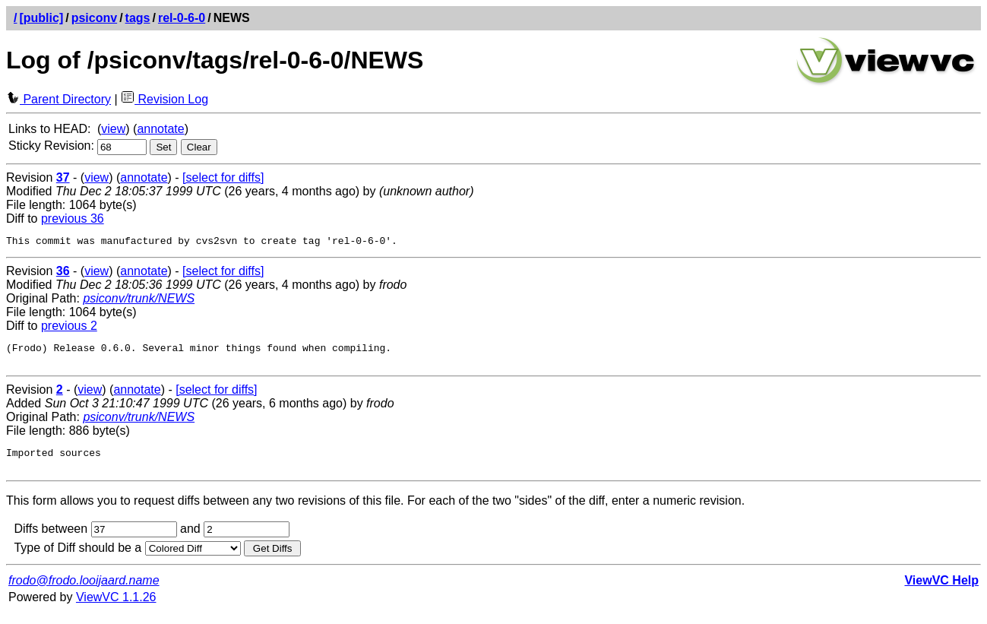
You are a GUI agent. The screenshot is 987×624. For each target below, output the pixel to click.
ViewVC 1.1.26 (116, 608)
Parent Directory (58, 99)
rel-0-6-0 (181, 17)
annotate (160, 128)
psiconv (94, 17)
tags (137, 17)
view (113, 128)
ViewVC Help (941, 591)
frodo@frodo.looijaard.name (84, 591)
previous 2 (69, 328)
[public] (41, 17)
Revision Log (164, 99)
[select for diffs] (223, 177)
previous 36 (72, 218)
